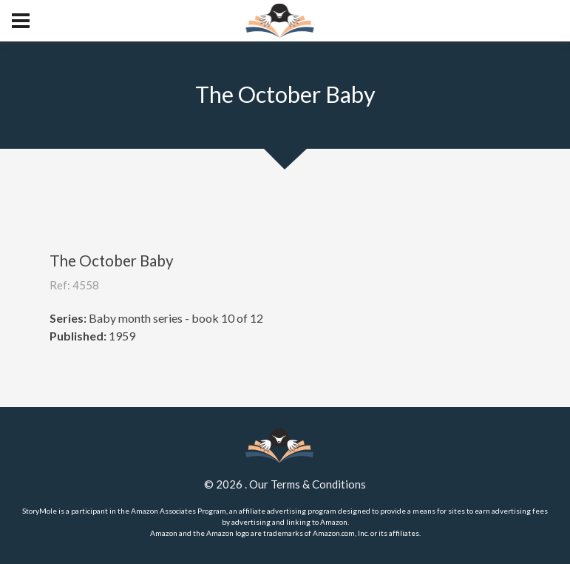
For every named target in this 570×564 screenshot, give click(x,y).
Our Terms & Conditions (307, 484)
